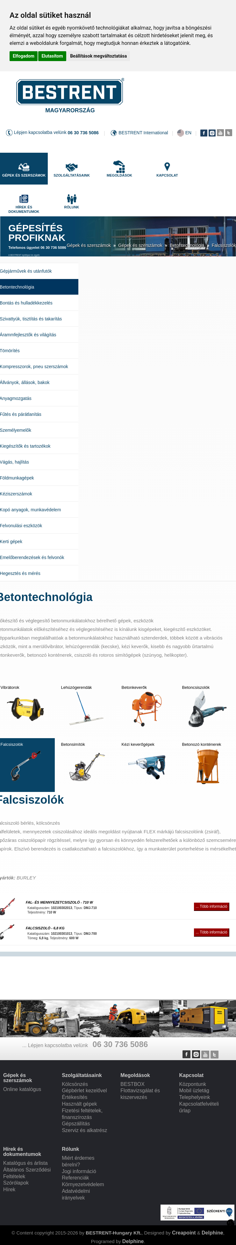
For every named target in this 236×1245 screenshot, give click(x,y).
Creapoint (184, 1232)
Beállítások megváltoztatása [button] (98, 56)
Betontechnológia (187, 245)
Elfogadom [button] (23, 56)
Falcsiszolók (224, 245)
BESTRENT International (143, 132)
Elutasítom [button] (52, 56)
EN (188, 132)
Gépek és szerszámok (89, 245)
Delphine (212, 1232)
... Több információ (211, 906)
